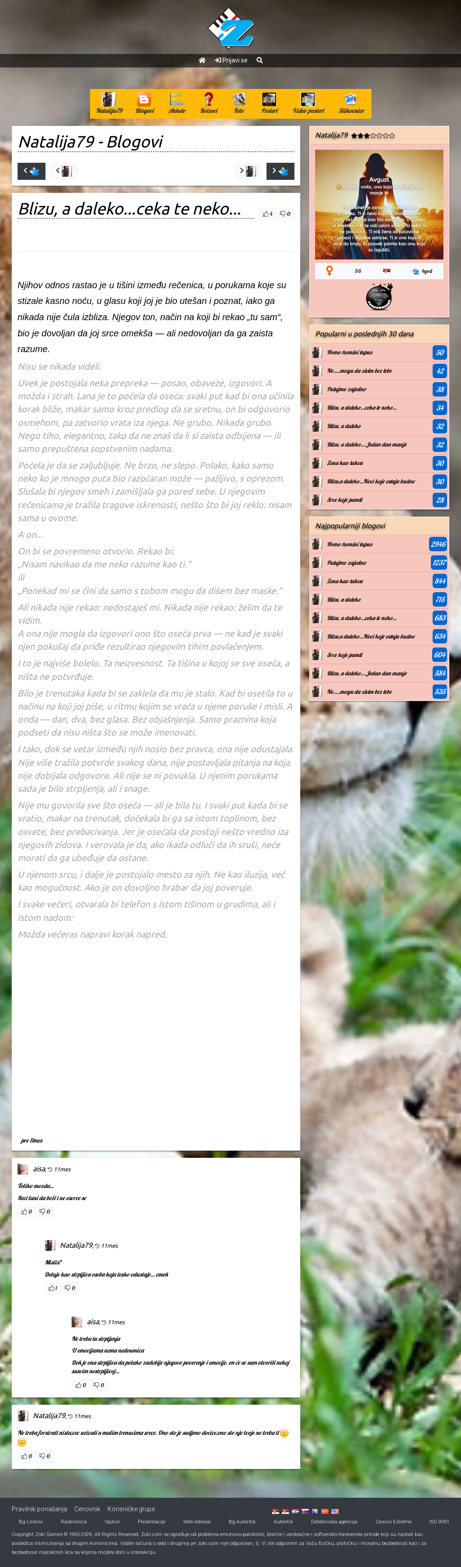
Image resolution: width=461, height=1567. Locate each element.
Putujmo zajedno (346, 389)
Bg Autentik (242, 1522)
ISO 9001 (439, 1522)
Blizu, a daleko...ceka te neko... (362, 407)
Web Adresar (197, 1522)
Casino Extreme (393, 1522)
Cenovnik (87, 1509)
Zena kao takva (344, 462)
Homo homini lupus (349, 352)
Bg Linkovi (31, 1522)
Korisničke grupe (131, 1509)
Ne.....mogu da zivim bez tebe (359, 370)
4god (422, 271)
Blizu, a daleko (344, 425)
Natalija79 (56, 141)
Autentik (283, 1522)
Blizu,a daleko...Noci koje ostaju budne (371, 481)
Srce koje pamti (344, 499)
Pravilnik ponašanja (39, 1509)
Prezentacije (151, 1522)
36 (358, 271)
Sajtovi (112, 1522)
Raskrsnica (74, 1522)
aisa (39, 1169)
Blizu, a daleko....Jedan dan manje (367, 444)
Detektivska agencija (334, 1522)
